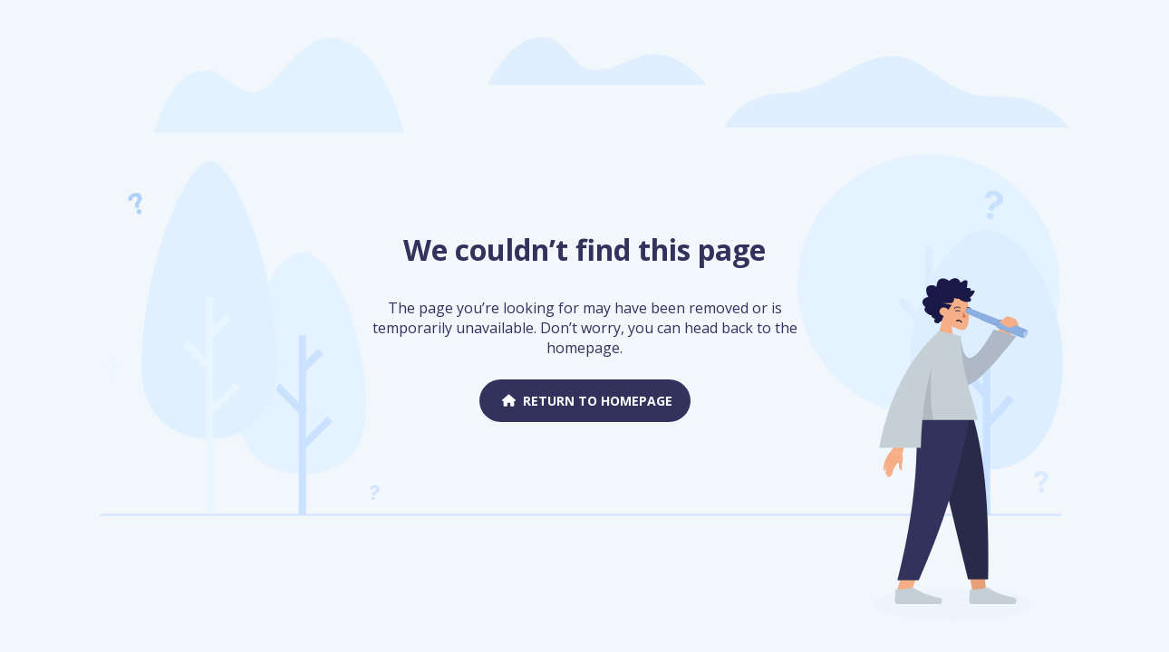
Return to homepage (585, 400)
